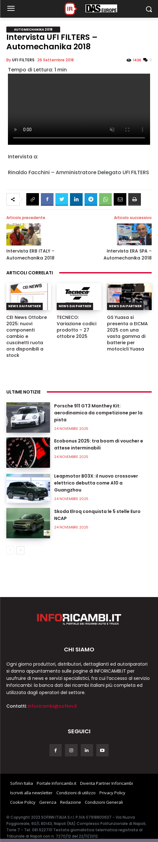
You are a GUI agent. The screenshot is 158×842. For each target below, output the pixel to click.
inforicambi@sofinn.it (52, 706)
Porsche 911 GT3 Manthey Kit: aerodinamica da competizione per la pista (98, 413)
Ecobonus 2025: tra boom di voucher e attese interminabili (98, 444)
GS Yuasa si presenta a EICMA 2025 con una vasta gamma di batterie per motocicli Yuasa (127, 333)
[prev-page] (10, 550)
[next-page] (20, 550)
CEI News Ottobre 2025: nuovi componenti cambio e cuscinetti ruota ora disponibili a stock (26, 336)
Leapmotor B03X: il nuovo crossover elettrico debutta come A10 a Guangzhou (96, 483)
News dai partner (24, 306)
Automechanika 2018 (33, 30)
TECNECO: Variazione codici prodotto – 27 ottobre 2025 (76, 326)
